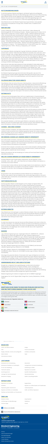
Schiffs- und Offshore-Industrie (7, 347)
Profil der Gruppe (4, 403)
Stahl (2, 349)
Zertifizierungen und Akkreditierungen (8, 401)
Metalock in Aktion (5, 399)
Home (2, 6)
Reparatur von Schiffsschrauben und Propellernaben (35, 385)
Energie (26, 347)
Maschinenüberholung (29, 374)
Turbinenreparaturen (29, 387)
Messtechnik (27, 363)
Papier (26, 354)
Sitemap (3, 431)
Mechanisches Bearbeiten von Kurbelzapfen (10, 365)
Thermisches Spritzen (5, 369)
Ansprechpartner (28, 399)
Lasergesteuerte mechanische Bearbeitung (33, 365)
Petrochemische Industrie (6, 356)
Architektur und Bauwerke (30, 351)
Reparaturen (6, 381)
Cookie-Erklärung (4, 439)
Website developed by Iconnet (7, 441)
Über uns (4, 396)
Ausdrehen (3, 385)
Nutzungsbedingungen (13, 6)
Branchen (5, 345)
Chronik (26, 403)
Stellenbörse (27, 401)
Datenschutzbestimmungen (7, 433)
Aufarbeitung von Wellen (30, 367)
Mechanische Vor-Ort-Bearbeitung (8, 363)
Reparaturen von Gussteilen (7, 383)
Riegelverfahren (28, 383)
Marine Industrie (4, 354)
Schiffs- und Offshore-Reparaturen (32, 390)
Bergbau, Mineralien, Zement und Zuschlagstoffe (11, 351)
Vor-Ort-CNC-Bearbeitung (6, 367)
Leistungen (5, 360)
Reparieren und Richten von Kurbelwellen (9, 390)
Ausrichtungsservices (5, 372)
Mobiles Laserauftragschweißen (31, 376)
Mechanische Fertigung (6, 376)
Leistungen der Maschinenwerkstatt (8, 374)
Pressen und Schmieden (29, 349)
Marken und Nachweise (6, 437)
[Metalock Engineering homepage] (24, 2)
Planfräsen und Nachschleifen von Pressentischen (11, 392)
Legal (6, 6)
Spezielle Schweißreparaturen (31, 372)
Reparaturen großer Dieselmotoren (8, 387)
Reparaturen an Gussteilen (30, 369)
